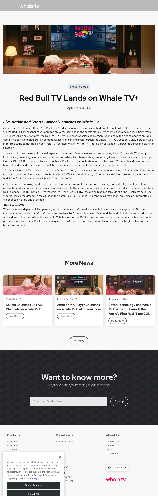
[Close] (60, 460)
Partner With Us (64, 481)
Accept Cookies (33, 488)
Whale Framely (14, 453)
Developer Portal (65, 441)
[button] (134, 5)
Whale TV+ (12, 445)
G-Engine (12, 449)
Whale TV (12, 441)
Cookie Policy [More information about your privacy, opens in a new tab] (30, 481)
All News (79, 342)
